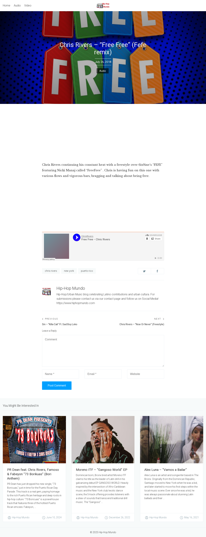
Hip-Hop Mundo (71, 288)
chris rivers (51, 270)
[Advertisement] (103, 130)
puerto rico (87, 270)
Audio (102, 70)
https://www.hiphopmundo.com (76, 303)
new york (69, 270)
